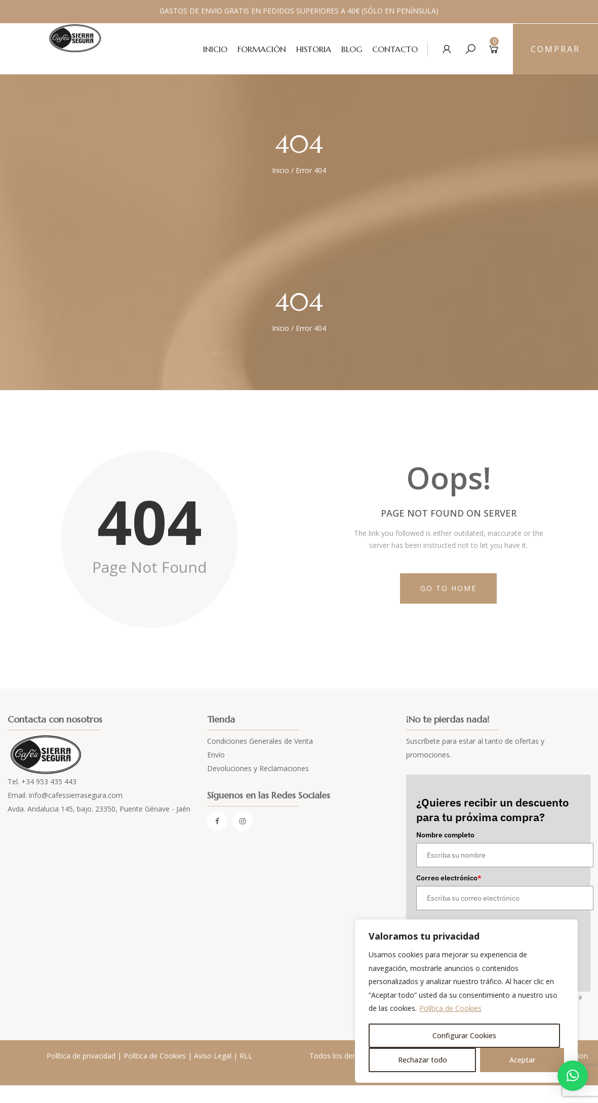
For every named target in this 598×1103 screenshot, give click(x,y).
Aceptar (522, 1060)
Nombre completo (445, 834)
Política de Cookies (450, 1008)
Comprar (555, 49)
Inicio (215, 49)
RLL (246, 1055)
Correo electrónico (449, 877)
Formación (261, 49)
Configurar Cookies (464, 1035)
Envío (216, 754)
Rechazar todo (422, 1060)
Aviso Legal (212, 1055)
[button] (572, 1075)
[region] (466, 1001)
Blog (351, 49)
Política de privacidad (81, 1055)
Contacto (395, 49)
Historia (313, 49)
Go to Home (448, 588)
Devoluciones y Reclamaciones (258, 768)
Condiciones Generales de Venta (260, 741)
